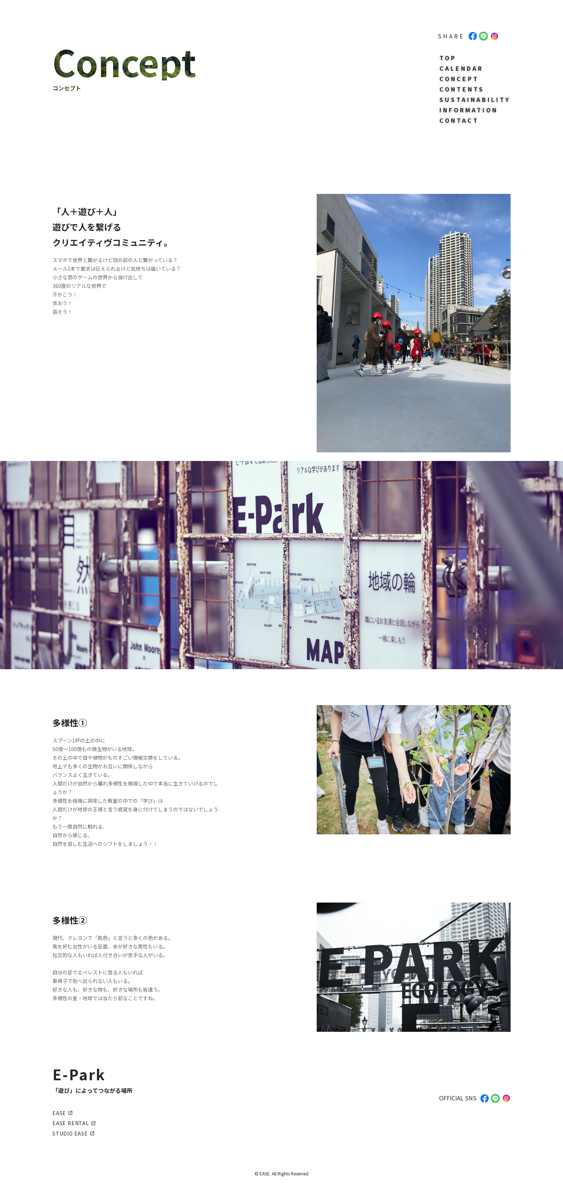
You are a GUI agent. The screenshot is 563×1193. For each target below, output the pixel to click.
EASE (62, 1113)
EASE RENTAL (74, 1123)
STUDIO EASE (73, 1133)
